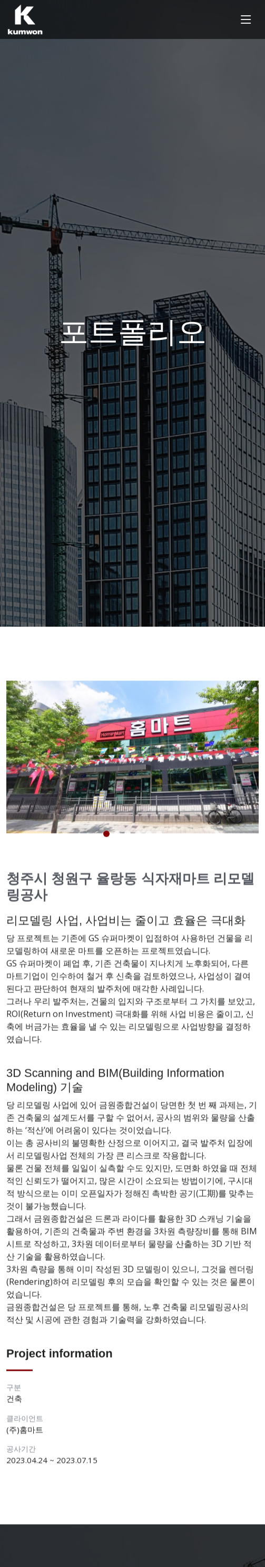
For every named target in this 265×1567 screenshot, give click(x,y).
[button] (106, 835)
